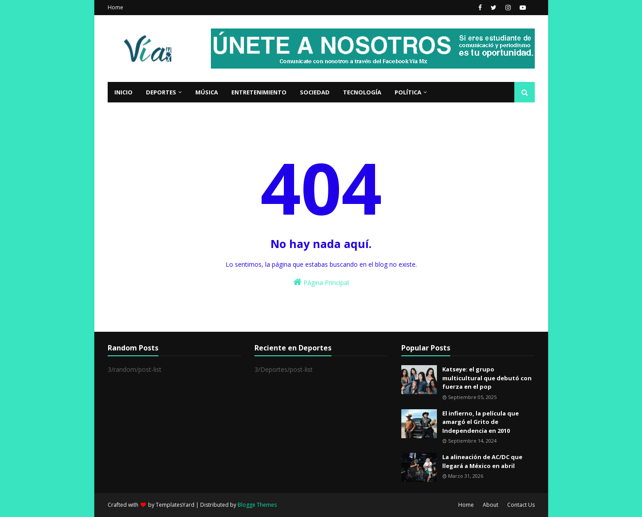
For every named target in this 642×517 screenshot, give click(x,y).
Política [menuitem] (408, 92)
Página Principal (321, 282)
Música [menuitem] (206, 92)
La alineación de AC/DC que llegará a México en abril (482, 461)
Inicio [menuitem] (123, 92)
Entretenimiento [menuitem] (259, 92)
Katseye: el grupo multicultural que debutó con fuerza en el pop (487, 378)
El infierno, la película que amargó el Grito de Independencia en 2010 (480, 422)
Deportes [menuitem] (161, 92)
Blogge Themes (257, 505)
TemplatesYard (175, 505)
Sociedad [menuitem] (315, 92)
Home (115, 7)
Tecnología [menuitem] (362, 92)
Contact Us (521, 505)
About (490, 505)
